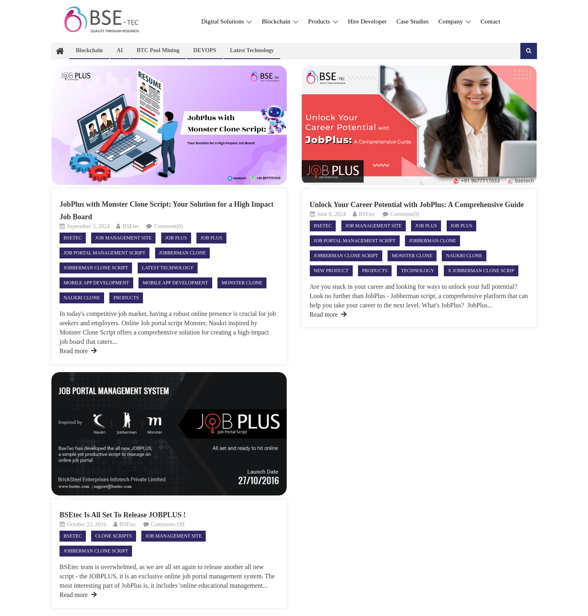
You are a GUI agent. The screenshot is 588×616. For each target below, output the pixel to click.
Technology (417, 270)
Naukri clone (82, 298)
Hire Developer (367, 21)
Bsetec (73, 238)
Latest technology (252, 50)
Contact (490, 21)
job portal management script (104, 253)
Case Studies (412, 21)
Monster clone (242, 283)
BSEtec (130, 226)
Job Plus (176, 238)
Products (323, 21)
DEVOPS (204, 50)
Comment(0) (168, 226)
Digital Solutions (226, 21)
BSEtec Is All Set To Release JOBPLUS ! (123, 515)
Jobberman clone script (96, 268)
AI (120, 50)
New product (331, 270)
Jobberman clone (182, 253)
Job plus (211, 238)
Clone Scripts (113, 536)
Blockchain (280, 21)
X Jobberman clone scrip (481, 270)
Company (455, 21)
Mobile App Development (96, 283)
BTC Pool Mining (157, 50)
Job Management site (123, 238)
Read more (78, 350)
